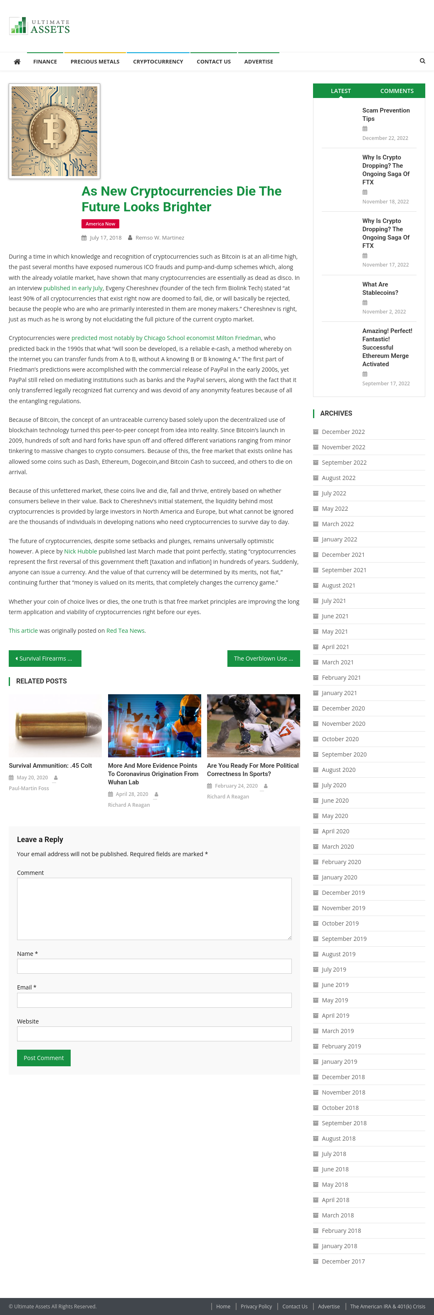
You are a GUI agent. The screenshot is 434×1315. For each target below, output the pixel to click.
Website (28, 1021)
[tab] (341, 90)
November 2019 (344, 908)
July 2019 (334, 969)
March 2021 (338, 662)
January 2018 (340, 1246)
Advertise (258, 61)
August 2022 (339, 478)
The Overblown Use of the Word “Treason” (267, 658)
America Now (100, 223)
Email (27, 987)
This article (23, 630)
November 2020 (344, 723)
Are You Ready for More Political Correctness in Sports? (253, 770)
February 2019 (341, 1046)
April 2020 (336, 831)
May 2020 (335, 816)
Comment (30, 873)
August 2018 (339, 1138)
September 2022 (344, 462)
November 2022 (344, 447)
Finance (45, 61)
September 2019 (344, 939)
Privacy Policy (256, 1306)
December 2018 (343, 1077)
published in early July (72, 288)
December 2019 (343, 892)
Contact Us (214, 61)
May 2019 (335, 1000)
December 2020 (343, 708)
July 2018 (334, 1154)
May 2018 (335, 1184)
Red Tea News (125, 630)
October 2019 (340, 923)
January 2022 (340, 539)
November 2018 (344, 1092)
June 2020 (335, 800)
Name (27, 953)
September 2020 (344, 754)
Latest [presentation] (341, 91)
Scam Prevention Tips (386, 114)
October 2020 (340, 739)
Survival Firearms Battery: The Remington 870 (50, 658)
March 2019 (338, 1031)
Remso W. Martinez (160, 237)
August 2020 (339, 770)
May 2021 (335, 631)
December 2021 (343, 554)
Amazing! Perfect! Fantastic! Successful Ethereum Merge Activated (387, 347)
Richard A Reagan (129, 804)
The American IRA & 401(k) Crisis (387, 1306)
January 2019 (340, 1061)
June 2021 (335, 616)
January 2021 (340, 693)
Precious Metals (95, 61)
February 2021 (341, 677)
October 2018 (340, 1108)
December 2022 (343, 432)
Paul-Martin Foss (29, 788)
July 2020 (334, 785)
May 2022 (335, 508)
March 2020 (338, 846)
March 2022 (338, 524)
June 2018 (335, 1169)
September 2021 (344, 570)
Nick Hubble (80, 551)
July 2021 (334, 601)
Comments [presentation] (397, 91)
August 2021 (339, 585)
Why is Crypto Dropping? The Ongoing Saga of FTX (385, 170)
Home (223, 1306)
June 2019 (335, 985)
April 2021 (336, 647)
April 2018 (336, 1200)
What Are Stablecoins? (380, 288)
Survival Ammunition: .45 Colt (50, 765)
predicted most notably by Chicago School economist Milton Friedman (166, 338)
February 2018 (341, 1230)
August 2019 (339, 954)
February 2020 (341, 862)
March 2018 (338, 1215)
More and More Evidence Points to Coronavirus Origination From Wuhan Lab (153, 774)
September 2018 (344, 1123)
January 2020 (340, 877)
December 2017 (343, 1261)
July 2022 (334, 493)
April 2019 (336, 1015)
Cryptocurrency (158, 61)
